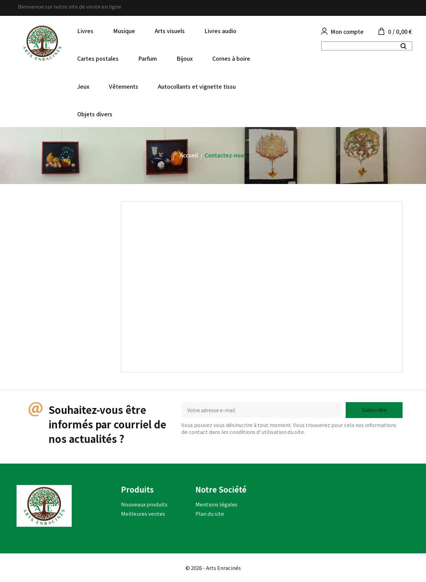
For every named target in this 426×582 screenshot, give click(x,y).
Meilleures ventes (143, 513)
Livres (85, 31)
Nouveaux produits (144, 504)
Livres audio (220, 31)
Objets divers (94, 114)
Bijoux (184, 58)
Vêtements (123, 86)
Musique (124, 31)
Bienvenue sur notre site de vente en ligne (69, 6)
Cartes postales (98, 58)
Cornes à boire (231, 58)
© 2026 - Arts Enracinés (213, 567)
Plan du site (209, 513)
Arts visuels (170, 31)
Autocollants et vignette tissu (197, 86)
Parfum (147, 58)
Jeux (83, 86)
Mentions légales (216, 504)
